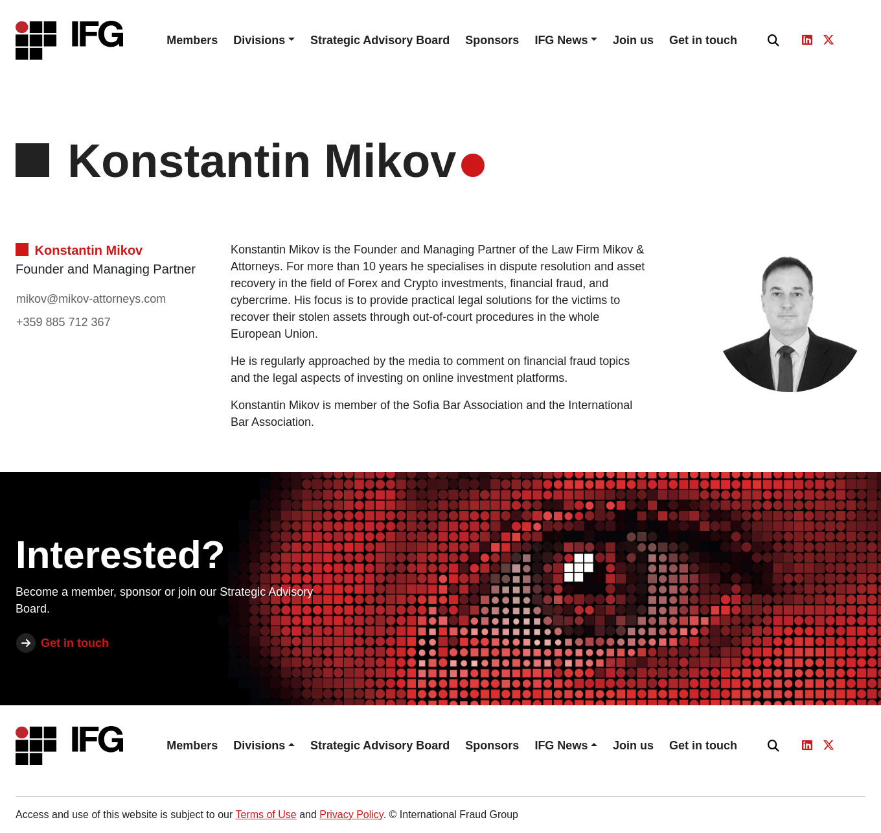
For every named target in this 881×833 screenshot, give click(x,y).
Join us (633, 40)
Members (192, 40)
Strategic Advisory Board (380, 40)
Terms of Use (265, 814)
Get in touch (703, 40)
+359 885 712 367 (63, 322)
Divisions (259, 40)
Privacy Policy (351, 814)
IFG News (561, 40)
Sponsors (492, 40)
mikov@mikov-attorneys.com (91, 298)
